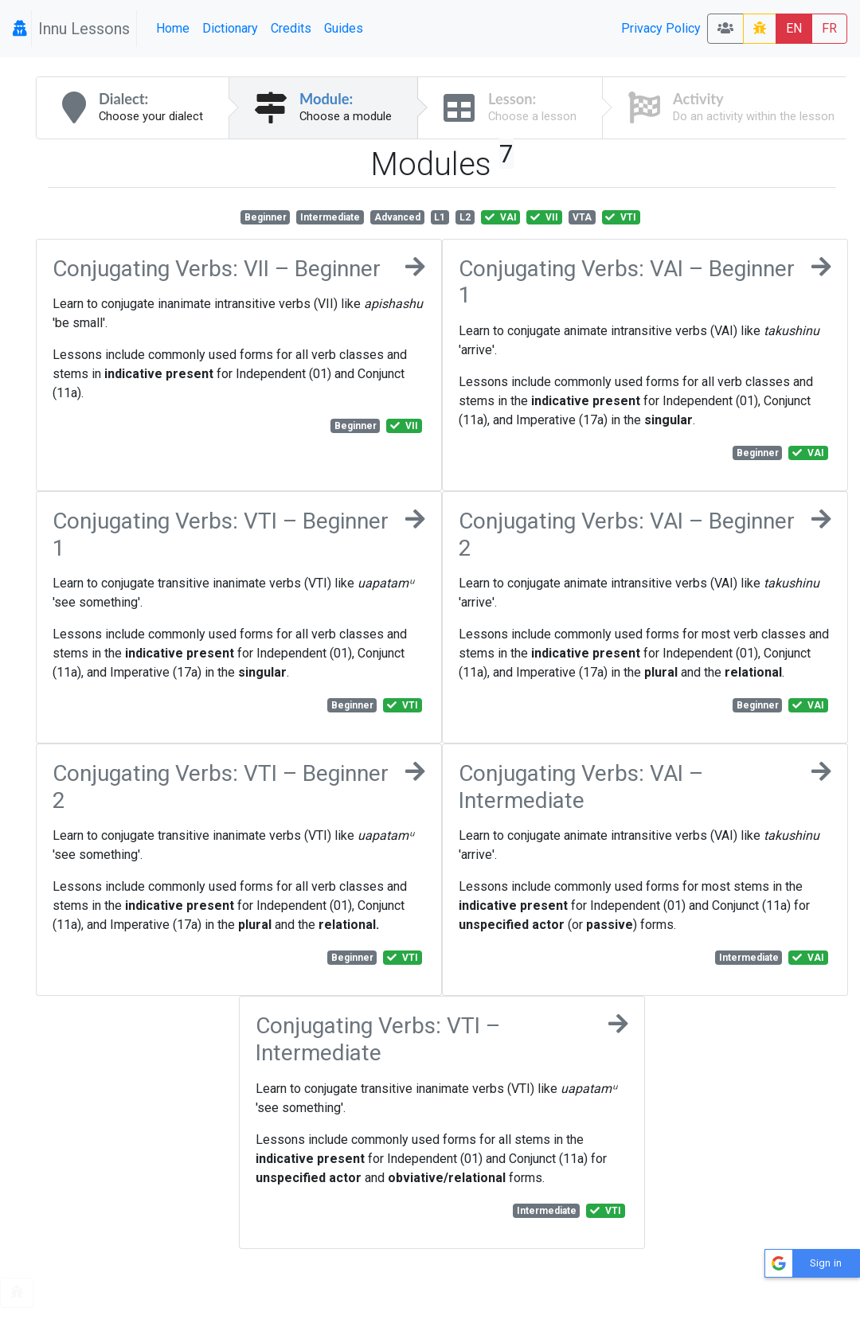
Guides (343, 28)
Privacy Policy (661, 28)
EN (794, 28)
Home (173, 28)
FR (829, 28)
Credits (291, 28)
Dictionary (230, 28)
